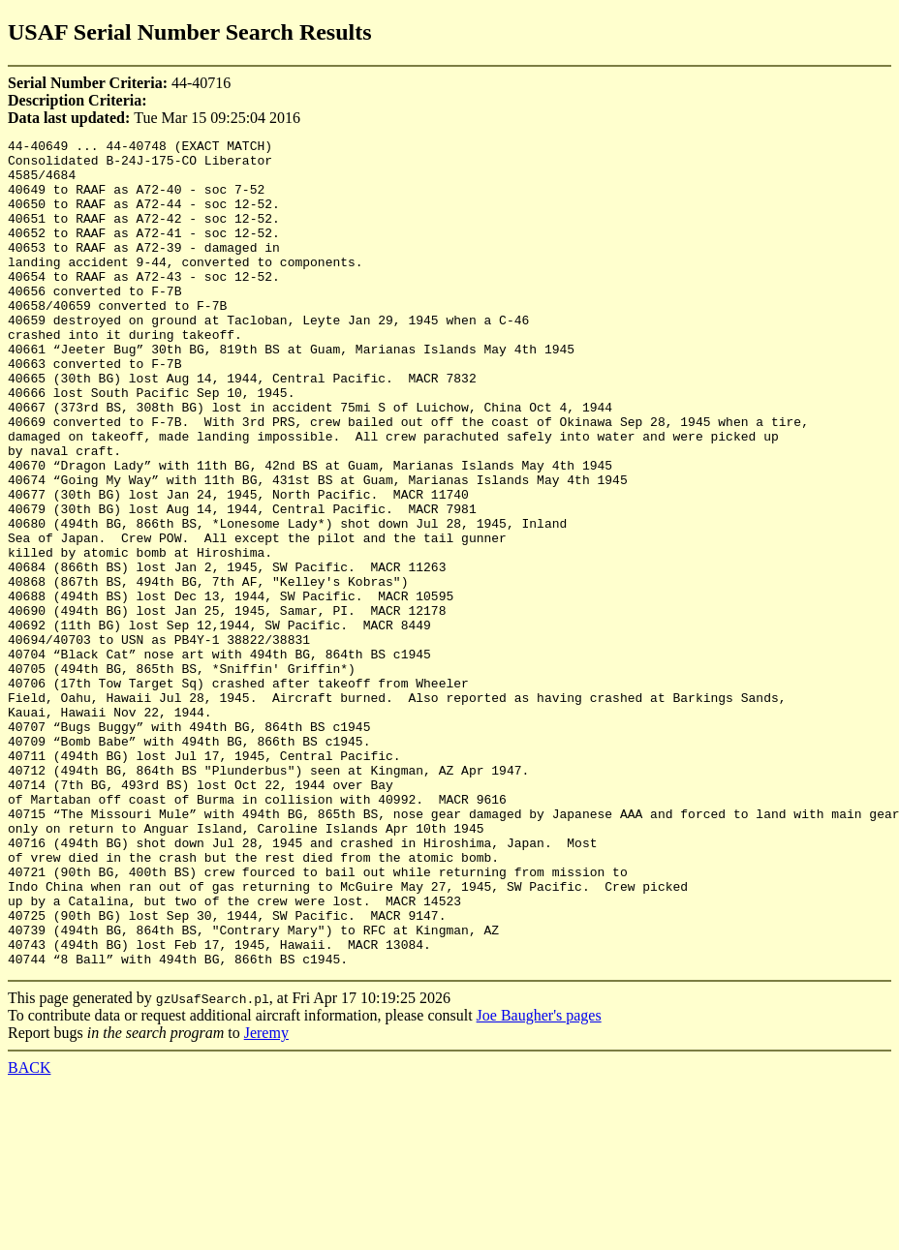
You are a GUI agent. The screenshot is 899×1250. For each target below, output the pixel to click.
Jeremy (266, 1198)
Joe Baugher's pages (539, 1181)
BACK (29, 1233)
